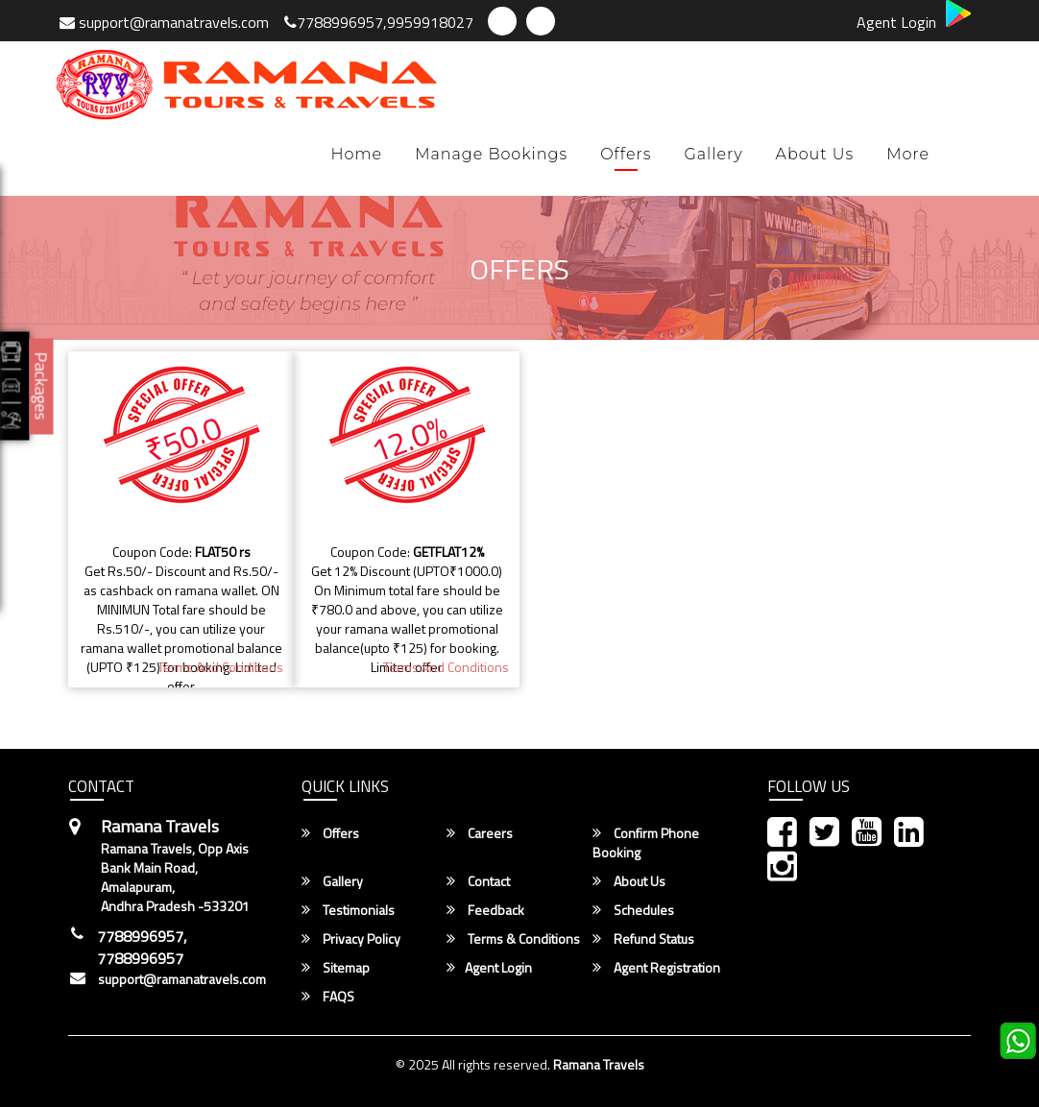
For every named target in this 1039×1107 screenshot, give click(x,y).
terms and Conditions (220, 667)
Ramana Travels (598, 1064)
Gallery (713, 154)
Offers (625, 154)
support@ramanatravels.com (164, 22)
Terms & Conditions (513, 939)
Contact (478, 881)
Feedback (485, 910)
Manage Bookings (491, 154)
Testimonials (348, 910)
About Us (815, 154)
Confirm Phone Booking (645, 843)
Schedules (633, 910)
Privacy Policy (351, 939)
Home (357, 154)
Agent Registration (656, 967)
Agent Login (896, 22)
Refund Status (643, 939)
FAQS (328, 996)
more (908, 154)
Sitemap (336, 967)
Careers (480, 833)
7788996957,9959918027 (378, 22)
